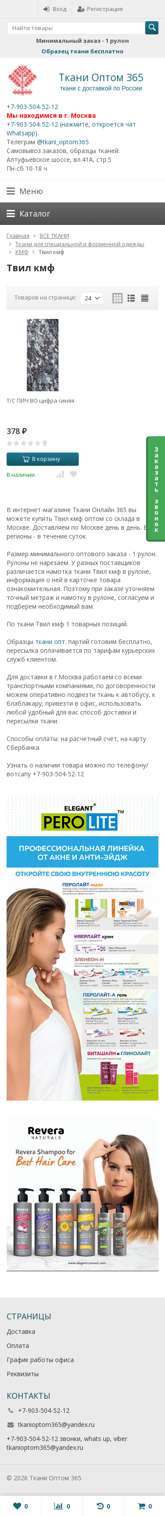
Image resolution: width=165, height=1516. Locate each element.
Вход (54, 9)
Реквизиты (23, 1374)
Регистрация (100, 9)
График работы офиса (40, 1359)
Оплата (18, 1345)
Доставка (21, 1331)
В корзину (41, 459)
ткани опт (50, 641)
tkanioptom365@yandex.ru (56, 1424)
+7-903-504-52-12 (32, 106)
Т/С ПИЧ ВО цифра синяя (40, 400)
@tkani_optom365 (63, 142)
